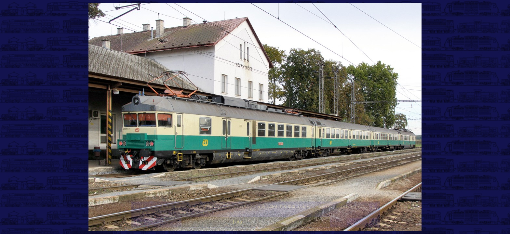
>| (373, 222)
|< (138, 222)
